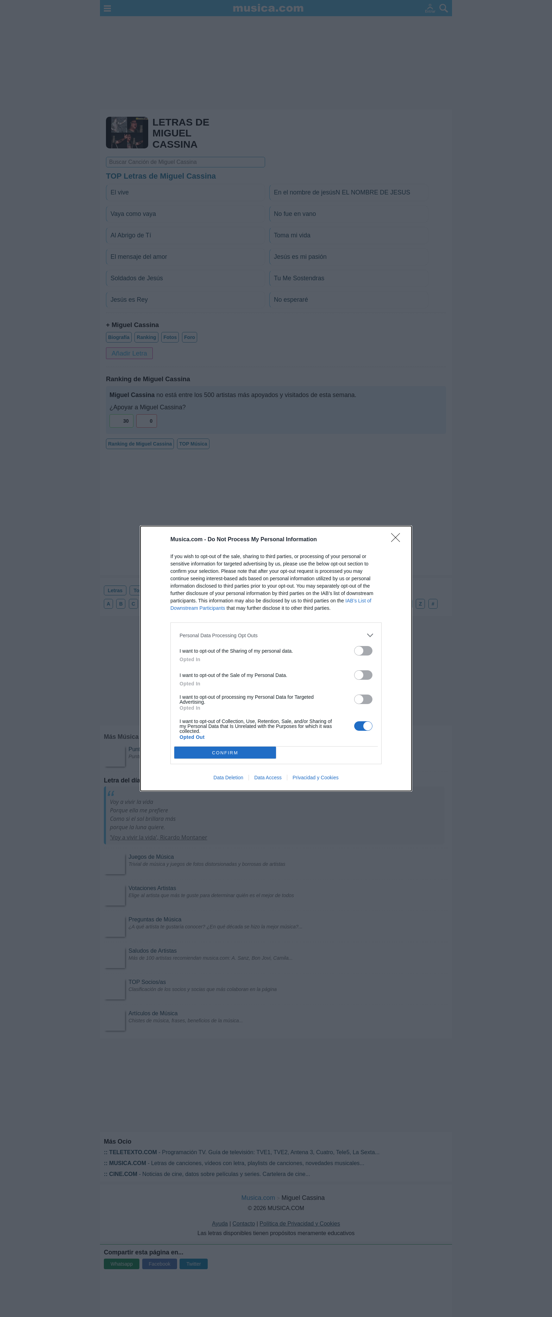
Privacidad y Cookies (316, 777)
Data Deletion (228, 777)
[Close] (397, 539)
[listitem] (276, 635)
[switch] (363, 651)
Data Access (268, 777)
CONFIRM (225, 752)
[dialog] (276, 658)
